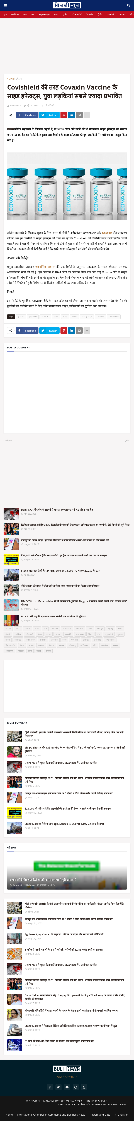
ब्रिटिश (56, 316)
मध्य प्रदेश (74, 639)
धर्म (32, 14)
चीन (98, 634)
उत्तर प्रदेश (80, 634)
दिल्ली (38, 650)
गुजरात (120, 634)
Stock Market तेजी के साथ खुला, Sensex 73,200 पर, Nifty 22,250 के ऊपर (60, 570)
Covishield (114, 316)
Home (9, 1114)
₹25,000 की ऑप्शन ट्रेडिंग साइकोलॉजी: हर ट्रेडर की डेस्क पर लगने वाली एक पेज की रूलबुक (64, 555)
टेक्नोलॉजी (77, 14)
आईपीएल (104, 645)
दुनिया (65, 14)
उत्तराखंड (17, 639)
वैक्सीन (74, 316)
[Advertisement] (67, 43)
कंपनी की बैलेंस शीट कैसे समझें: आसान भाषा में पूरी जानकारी (43, 880)
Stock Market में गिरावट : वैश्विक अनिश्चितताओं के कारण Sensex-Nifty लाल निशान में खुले (71, 1026)
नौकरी (18, 628)
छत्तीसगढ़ (97, 639)
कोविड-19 (45, 316)
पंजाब (8, 639)
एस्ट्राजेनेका (33, 316)
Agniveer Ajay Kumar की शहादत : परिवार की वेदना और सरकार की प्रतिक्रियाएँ (64, 934)
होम (5, 14)
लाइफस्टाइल (44, 14)
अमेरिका (18, 634)
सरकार (61, 645)
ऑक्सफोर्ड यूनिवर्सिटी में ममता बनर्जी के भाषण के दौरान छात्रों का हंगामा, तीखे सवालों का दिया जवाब (71, 1010)
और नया (8, 440)
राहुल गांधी (109, 634)
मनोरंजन (15, 14)
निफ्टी (90, 628)
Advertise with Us (67, 1077)
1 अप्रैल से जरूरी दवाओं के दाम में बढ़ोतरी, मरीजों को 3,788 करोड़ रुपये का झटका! (64, 949)
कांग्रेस (120, 628)
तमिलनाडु (72, 645)
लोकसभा (54, 639)
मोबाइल (20, 650)
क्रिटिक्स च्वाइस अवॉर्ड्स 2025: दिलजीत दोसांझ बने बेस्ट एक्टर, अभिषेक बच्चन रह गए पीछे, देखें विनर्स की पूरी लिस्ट (75, 525)
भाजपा (57, 634)
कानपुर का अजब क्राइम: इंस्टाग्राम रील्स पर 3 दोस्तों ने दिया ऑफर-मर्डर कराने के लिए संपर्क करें (65, 540)
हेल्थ (56, 14)
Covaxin (100, 316)
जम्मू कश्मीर (110, 639)
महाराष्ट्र (110, 628)
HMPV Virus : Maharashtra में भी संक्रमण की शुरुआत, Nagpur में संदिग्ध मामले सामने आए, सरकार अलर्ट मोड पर (74, 602)
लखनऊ (115, 645)
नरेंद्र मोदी (29, 634)
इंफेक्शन (19, 78)
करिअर (122, 14)
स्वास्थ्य (31, 645)
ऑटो (94, 645)
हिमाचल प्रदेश (10, 645)
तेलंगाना (51, 645)
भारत (65, 316)
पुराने (127, 440)
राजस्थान (43, 639)
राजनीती (110, 14)
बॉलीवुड (100, 628)
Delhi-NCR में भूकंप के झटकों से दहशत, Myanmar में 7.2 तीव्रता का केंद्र (57, 509)
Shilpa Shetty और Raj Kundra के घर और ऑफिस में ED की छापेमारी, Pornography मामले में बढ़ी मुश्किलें (75, 749)
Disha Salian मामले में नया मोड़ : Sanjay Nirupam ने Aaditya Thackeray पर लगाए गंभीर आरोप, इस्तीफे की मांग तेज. (75, 997)
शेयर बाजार (67, 628)
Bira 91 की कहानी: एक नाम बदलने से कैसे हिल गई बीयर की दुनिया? (53, 616)
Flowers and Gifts (99, 1114)
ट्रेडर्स (30, 650)
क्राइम (49, 634)
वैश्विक (48, 650)
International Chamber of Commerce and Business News (92, 1104)
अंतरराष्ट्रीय (9, 650)
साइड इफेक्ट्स (87, 316)
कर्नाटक (41, 645)
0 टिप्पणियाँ (48, 105)
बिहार (90, 634)
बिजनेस (89, 14)
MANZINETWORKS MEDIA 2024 (61, 1101)
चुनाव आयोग (30, 639)
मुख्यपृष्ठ (10, 78)
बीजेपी (8, 634)
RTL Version (121, 1114)
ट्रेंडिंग (100, 14)
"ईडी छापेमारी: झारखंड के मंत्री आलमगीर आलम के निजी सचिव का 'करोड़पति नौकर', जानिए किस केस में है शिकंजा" (74, 734)
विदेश (40, 634)
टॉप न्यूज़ (86, 639)
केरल (22, 645)
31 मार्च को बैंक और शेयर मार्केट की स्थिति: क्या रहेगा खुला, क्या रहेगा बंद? (59, 1041)
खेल (25, 14)
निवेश (64, 639)
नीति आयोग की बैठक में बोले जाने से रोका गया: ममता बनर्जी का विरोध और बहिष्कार (60, 586)
